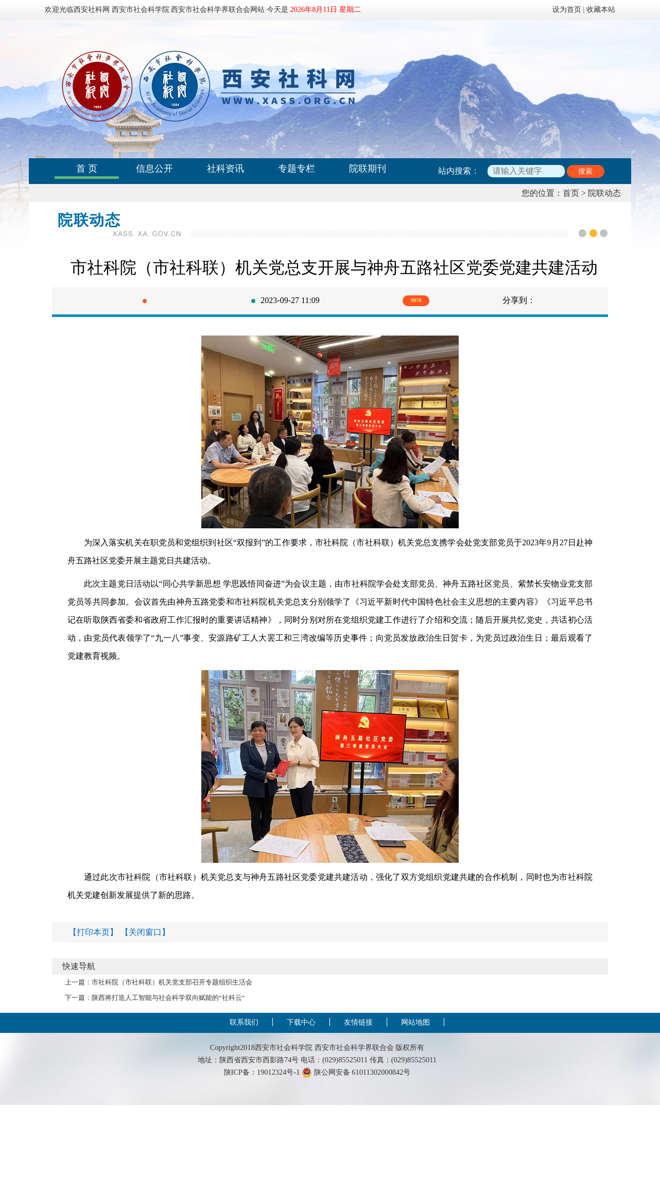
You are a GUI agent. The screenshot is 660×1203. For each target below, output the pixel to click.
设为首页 (566, 9)
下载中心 (301, 1022)
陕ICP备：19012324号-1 (262, 1072)
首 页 (87, 168)
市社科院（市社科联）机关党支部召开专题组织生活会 (172, 982)
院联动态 (604, 193)
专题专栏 (296, 168)
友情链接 (358, 1022)
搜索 (585, 171)
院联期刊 (367, 168)
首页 (571, 193)
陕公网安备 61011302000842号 (356, 1072)
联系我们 (244, 1022)
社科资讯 (225, 168)
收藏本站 (600, 9)
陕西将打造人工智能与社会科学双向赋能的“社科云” (168, 997)
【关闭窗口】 (145, 932)
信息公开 (154, 168)
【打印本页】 (93, 932)
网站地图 (415, 1022)
